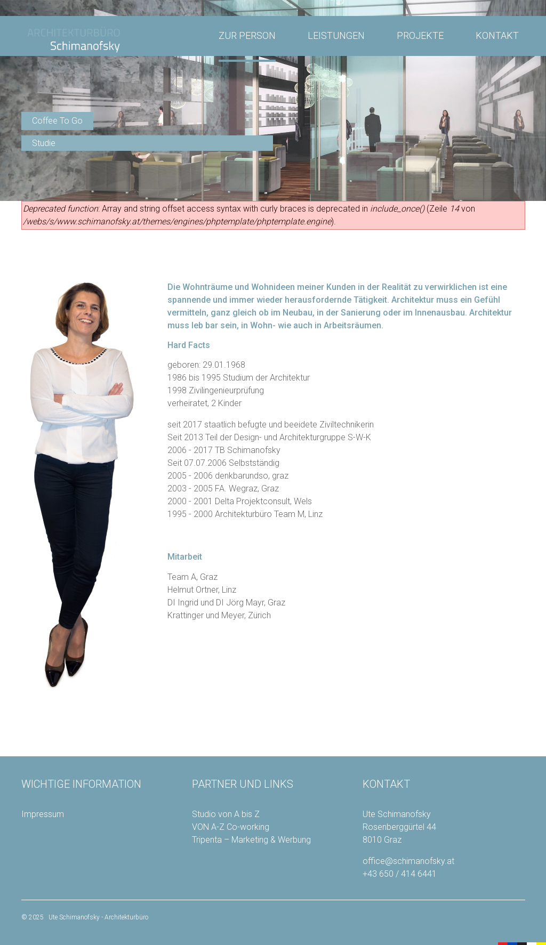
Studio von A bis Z (226, 814)
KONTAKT (497, 35)
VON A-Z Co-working (230, 827)
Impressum (42, 814)
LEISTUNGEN (336, 35)
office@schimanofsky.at (408, 861)
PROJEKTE (420, 35)
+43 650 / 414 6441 (400, 874)
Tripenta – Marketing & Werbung (251, 840)
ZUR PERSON (247, 35)
